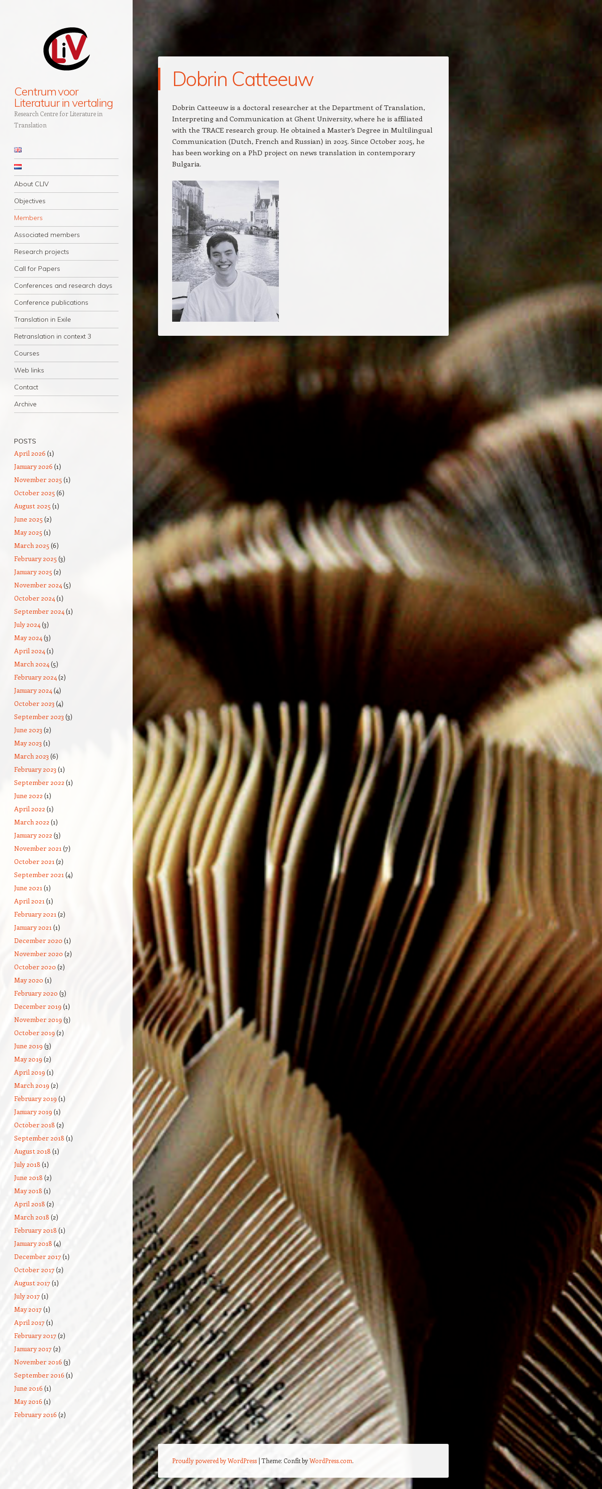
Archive (25, 404)
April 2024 (29, 650)
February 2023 (35, 769)
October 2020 (35, 966)
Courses (27, 353)
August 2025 (32, 505)
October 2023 (34, 703)
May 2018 (28, 1190)
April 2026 (30, 453)
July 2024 (27, 624)
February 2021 (35, 914)
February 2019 (35, 1098)
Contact (26, 387)
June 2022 (28, 795)
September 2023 (39, 716)
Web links (29, 370)
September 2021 (39, 874)
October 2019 (34, 1032)
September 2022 (39, 782)
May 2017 (28, 1309)
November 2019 (38, 1019)
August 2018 (32, 1151)
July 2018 (27, 1164)
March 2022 (31, 821)
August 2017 (32, 1282)
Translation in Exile (42, 319)
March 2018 (31, 1216)
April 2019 (29, 1072)
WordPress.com (330, 1461)
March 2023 (31, 756)
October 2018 (34, 1124)
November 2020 (38, 953)
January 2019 (33, 1111)
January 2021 (33, 927)
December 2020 (38, 940)
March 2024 (31, 663)
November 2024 (38, 584)
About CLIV (31, 184)
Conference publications (51, 302)
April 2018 (29, 1203)
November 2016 (38, 1361)
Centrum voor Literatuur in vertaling (63, 97)
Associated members (47, 234)
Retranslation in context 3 (52, 336)
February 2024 (35, 677)
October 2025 (34, 492)
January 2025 (33, 571)
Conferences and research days (63, 285)
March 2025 (31, 545)
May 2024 (28, 637)
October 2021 (34, 861)
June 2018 (28, 1177)
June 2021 (28, 887)
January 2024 (33, 690)
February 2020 (36, 993)
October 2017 (34, 1269)
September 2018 (39, 1137)
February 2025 (35, 558)
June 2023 (28, 729)
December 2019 (38, 1006)
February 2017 (35, 1335)
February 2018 (35, 1230)
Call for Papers (37, 268)
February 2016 (35, 1414)
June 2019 (28, 1045)
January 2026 (33, 466)
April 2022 (29, 808)
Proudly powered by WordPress (214, 1461)
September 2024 (39, 611)
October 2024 (34, 598)
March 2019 (31, 1085)
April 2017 (29, 1322)
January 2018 (33, 1243)
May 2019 (28, 1058)
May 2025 (28, 532)
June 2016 (28, 1388)
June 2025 (28, 519)
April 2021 (29, 900)
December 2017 (37, 1256)
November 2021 (38, 848)
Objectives (30, 201)
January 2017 (33, 1348)
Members (28, 218)
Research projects (41, 251)
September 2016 (39, 1374)
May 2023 (28, 742)
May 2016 (28, 1401)
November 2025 (38, 479)
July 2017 (27, 1295)
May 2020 (28, 979)
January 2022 (33, 835)
